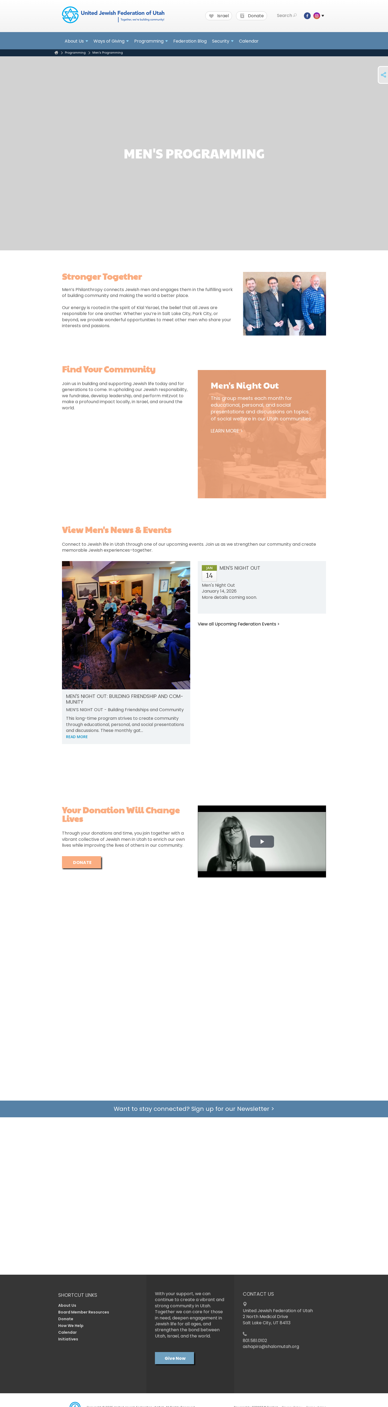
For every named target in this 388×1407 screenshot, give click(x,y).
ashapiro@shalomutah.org (271, 1346)
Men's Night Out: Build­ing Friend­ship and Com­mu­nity (124, 699)
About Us (67, 1305)
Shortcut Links (77, 1295)
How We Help (71, 1325)
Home (56, 52)
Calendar (249, 41)
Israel (219, 16)
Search (287, 15)
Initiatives (68, 1339)
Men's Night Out (240, 568)
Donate (252, 16)
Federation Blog (190, 41)
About (76, 41)
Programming (75, 52)
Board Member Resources (83, 1312)
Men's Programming (107, 52)
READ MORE (77, 736)
